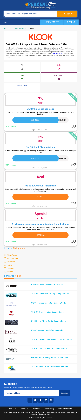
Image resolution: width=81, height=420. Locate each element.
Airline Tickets (12, 255)
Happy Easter (51, 22)
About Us (12, 409)
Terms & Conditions (65, 409)
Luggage (10, 268)
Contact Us (24, 409)
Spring (71, 22)
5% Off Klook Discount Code (40, 147)
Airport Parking (12, 258)
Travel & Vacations (19, 28)
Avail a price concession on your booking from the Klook (40, 224)
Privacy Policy (49, 409)
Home (6, 28)
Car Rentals (11, 262)
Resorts (10, 272)
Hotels (9, 265)
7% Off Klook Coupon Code (40, 109)
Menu (6, 22)
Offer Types (36, 409)
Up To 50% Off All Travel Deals (40, 185)
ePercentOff (57, 53)
